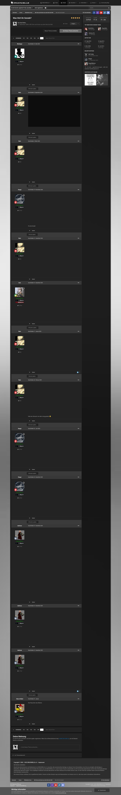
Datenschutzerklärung (21, 785)
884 (19, 113)
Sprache (12, 785)
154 (34, 38)
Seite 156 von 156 (50, 38)
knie (20, 282)
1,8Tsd (19, 305)
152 (27, 38)
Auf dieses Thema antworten (70, 31)
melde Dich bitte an (64, 738)
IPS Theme (12, 784)
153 (31, 38)
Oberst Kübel (19, 699)
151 (24, 38)
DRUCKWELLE (45, 2)
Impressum (41, 762)
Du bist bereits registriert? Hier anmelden (22, 8)
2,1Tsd (19, 546)
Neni (19, 92)
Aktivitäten (84, 2)
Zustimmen (102, 790)
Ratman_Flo (92, 33)
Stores (94, 2)
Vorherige (18, 38)
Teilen (65, 23)
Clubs (56, 2)
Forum (64, 2)
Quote (33, 84)
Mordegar (19, 44)
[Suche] (98, 8)
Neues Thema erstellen (51, 31)
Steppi (19, 189)
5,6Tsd (19, 64)
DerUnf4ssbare (92, 28)
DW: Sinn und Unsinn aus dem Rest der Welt (41, 24)
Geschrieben (34, 44)
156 (42, 38)
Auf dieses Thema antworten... (29, 747)
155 (38, 38)
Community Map (105, 2)
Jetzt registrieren (39, 7)
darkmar (19, 525)
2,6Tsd (19, 210)
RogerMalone (105, 28)
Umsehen (73, 2)
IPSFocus (19, 784)
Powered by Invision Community (98, 785)
